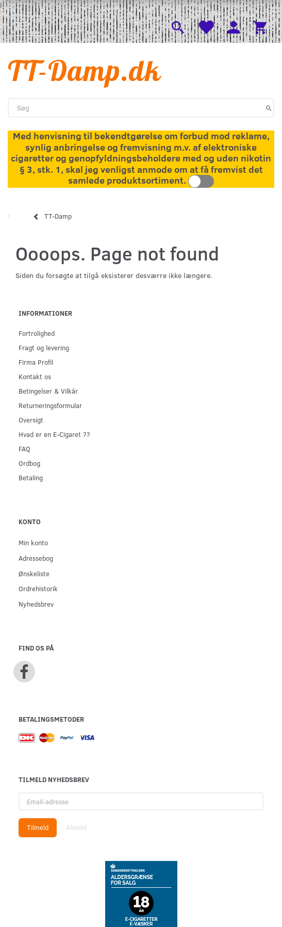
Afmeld (76, 827)
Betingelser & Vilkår (48, 390)
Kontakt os (35, 376)
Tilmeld (37, 827)
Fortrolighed (37, 333)
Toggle (201, 181)
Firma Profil (36, 361)
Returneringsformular (50, 405)
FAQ (24, 448)
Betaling (31, 477)
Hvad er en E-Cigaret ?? (54, 434)
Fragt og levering (44, 347)
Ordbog (29, 463)
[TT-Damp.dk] (84, 70)
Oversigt (31, 419)
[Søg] (269, 108)
